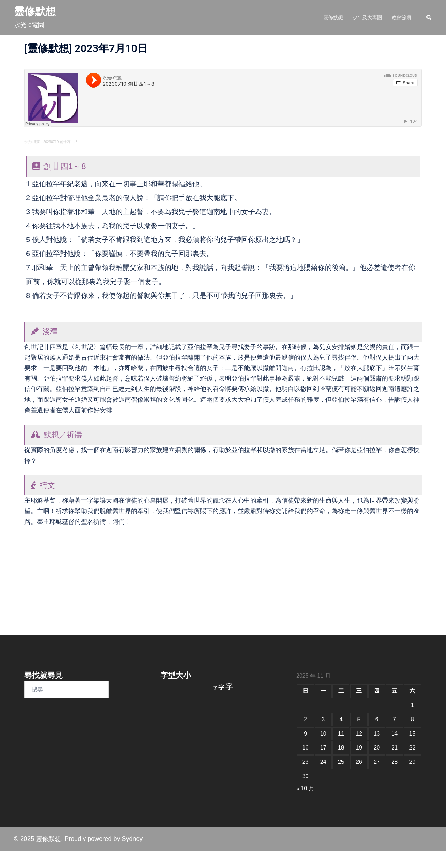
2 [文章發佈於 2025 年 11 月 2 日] (305, 719)
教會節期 (401, 17)
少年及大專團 (367, 17)
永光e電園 (32, 142)
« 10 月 (305, 788)
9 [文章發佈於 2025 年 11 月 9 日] (305, 734)
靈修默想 (35, 11)
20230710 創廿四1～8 (60, 142)
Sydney (132, 838)
